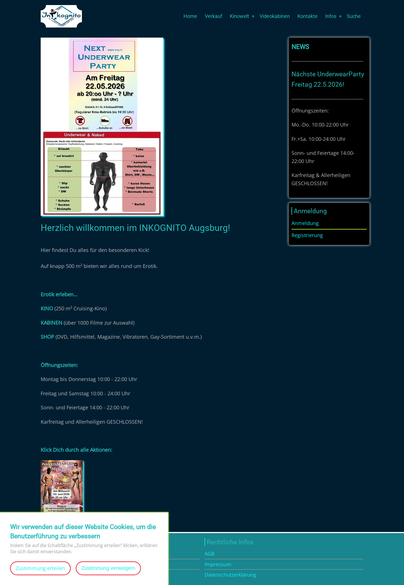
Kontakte (307, 16)
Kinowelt (239, 16)
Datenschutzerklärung (230, 574)
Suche (354, 16)
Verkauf (213, 16)
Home (190, 16)
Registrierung (307, 235)
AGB (210, 553)
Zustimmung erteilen (40, 575)
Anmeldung (305, 223)
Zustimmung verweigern (108, 575)
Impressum (218, 564)
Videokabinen (275, 16)
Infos (330, 16)
